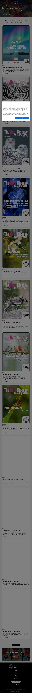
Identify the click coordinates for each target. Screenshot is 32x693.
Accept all (25, 117)
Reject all (18, 117)
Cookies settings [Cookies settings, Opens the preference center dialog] (5, 117)
